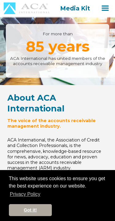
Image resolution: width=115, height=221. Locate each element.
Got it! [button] (30, 209)
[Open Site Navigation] (105, 8)
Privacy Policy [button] (25, 194)
